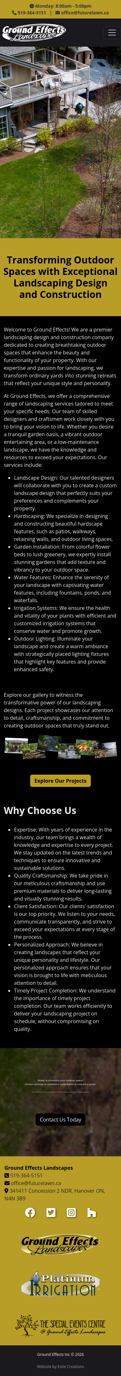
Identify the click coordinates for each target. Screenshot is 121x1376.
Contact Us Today (60, 1119)
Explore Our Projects (60, 780)
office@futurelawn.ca (85, 13)
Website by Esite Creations (60, 1366)
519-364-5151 (26, 1175)
